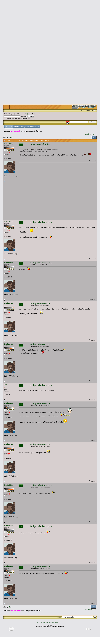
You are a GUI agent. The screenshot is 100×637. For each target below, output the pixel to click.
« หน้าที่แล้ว (87, 134)
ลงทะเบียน (37, 114)
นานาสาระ (7, 131)
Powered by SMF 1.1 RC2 (42, 622)
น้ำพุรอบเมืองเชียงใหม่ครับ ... (34, 131)
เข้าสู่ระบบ (28, 114)
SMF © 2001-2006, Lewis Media (56, 622)
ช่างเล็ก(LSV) (8, 144)
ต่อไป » (94, 134)
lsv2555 (50, 625)
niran (5, 384)
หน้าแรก (9, 127)
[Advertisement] (50, 29)
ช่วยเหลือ (17, 127)
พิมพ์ (94, 137)
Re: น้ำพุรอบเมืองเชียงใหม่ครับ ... (41, 222)
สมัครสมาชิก (34, 127)
